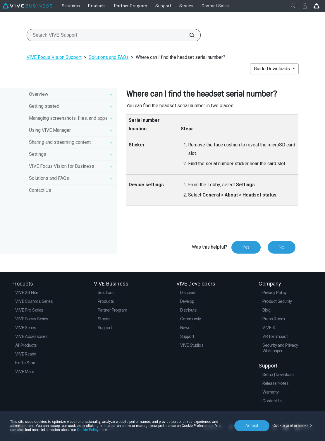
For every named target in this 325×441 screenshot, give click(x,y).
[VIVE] (27, 6)
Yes (246, 247)
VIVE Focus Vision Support (54, 57)
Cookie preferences (290, 425)
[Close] (293, 6)
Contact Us (40, 190)
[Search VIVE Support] (189, 35)
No (281, 247)
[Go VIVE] (316, 6)
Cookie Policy (88, 430)
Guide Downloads (272, 68)
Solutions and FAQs (109, 57)
